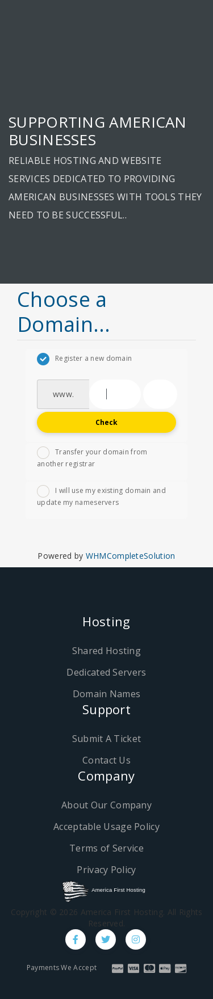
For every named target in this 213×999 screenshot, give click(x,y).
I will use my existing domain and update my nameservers (101, 496)
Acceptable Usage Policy (106, 826)
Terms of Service (106, 848)
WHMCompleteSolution (131, 555)
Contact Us (106, 760)
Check (106, 422)
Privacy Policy (106, 869)
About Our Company (106, 805)
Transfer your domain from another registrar (92, 457)
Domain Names (107, 694)
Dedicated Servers (106, 672)
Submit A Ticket (106, 738)
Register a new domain (84, 359)
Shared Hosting (106, 650)
